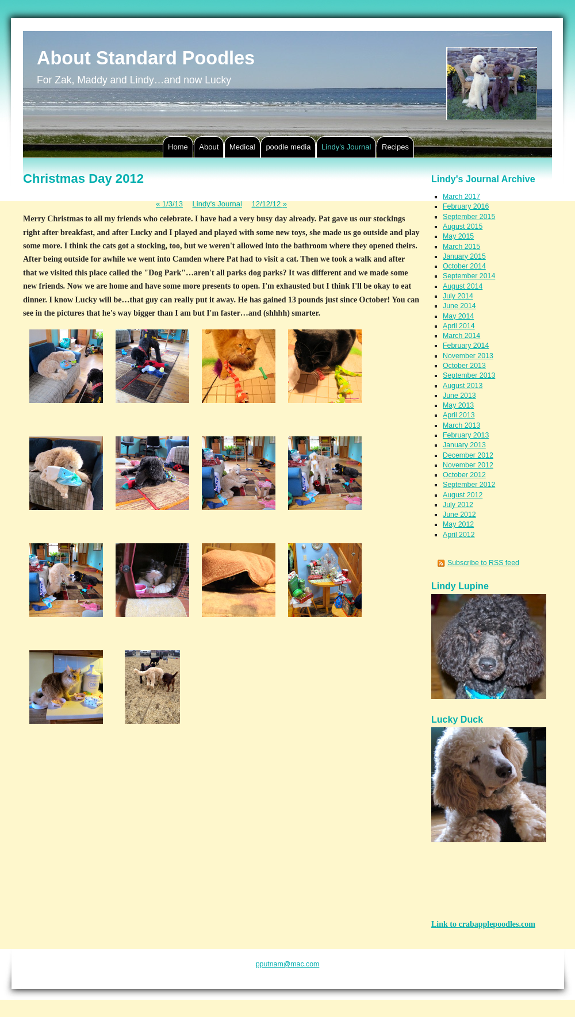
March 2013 (461, 425)
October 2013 (464, 366)
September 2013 (469, 375)
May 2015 (458, 236)
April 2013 (459, 415)
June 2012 (459, 515)
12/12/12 (269, 203)
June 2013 (459, 396)
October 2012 (464, 475)
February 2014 (466, 345)
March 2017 (461, 197)
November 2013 (468, 356)
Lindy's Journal (217, 203)
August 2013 (462, 386)
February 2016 (466, 206)
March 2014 (461, 336)
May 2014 (458, 316)
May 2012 (458, 524)
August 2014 (462, 286)
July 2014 (458, 296)
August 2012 (462, 495)
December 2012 (468, 455)
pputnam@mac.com (288, 964)
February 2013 (466, 435)
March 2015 (461, 247)
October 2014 (464, 266)
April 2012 (459, 535)
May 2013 (458, 405)
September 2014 (469, 276)
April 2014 (459, 326)
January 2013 (464, 445)
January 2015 (464, 256)
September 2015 (469, 217)
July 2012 (458, 505)
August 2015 (462, 226)
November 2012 (468, 465)
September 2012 (469, 485)
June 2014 (459, 306)
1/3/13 (169, 203)
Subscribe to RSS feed (483, 563)
